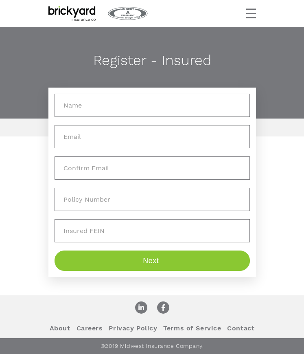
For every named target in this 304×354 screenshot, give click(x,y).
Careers (90, 328)
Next (152, 261)
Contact (240, 328)
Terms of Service (192, 328)
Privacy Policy (133, 328)
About (60, 328)
